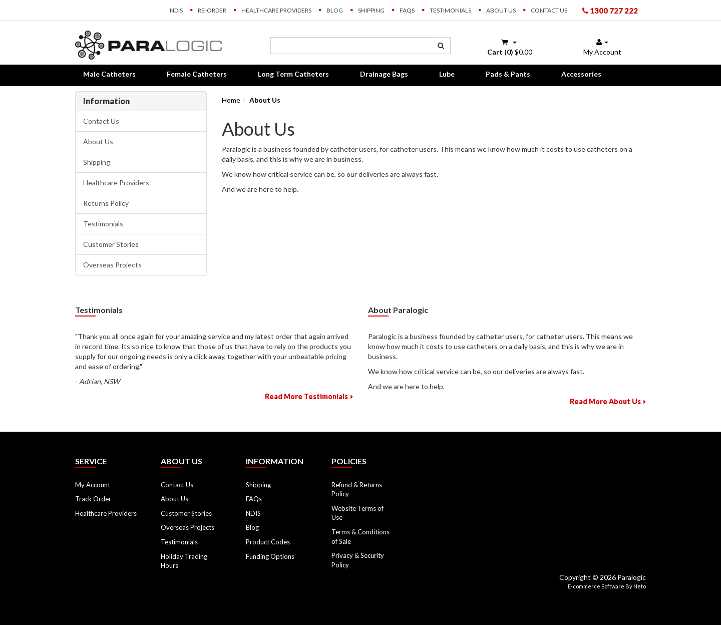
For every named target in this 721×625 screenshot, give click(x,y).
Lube (447, 74)
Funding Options (270, 556)
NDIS (176, 10)
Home (231, 100)
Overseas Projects (112, 264)
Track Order (93, 499)
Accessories (581, 74)
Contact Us (549, 10)
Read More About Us (605, 401)
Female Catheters (197, 74)
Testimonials (450, 10)
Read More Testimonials (306, 396)
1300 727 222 (610, 10)
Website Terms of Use (357, 513)
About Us (501, 10)
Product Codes (268, 542)
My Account (92, 485)
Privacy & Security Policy (357, 560)
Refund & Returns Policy (356, 489)
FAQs (407, 10)
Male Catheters (109, 74)
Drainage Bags (384, 74)
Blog (334, 10)
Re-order (212, 10)
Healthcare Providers (276, 10)
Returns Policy (106, 203)
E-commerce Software (596, 586)
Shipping (371, 10)
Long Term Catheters (293, 74)
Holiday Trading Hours (184, 561)
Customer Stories (111, 244)
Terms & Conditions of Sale (360, 536)
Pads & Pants (508, 74)
